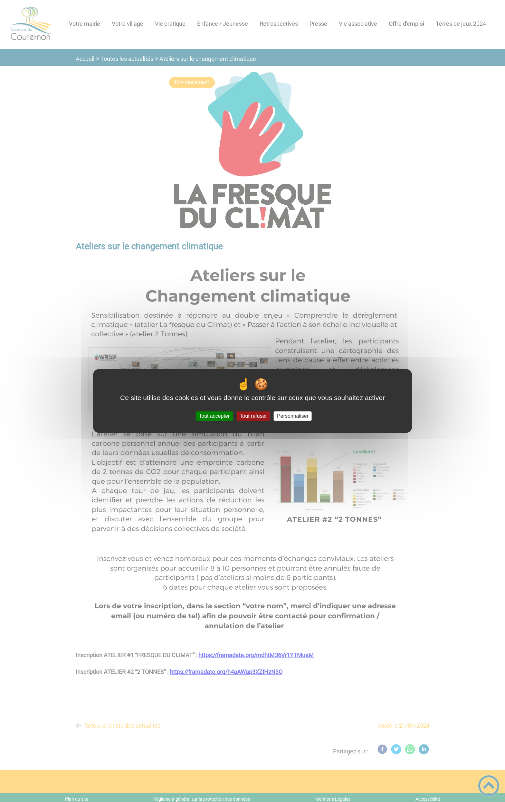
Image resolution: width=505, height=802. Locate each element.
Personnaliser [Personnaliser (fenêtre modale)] (293, 416)
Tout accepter (214, 416)
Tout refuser (253, 416)
